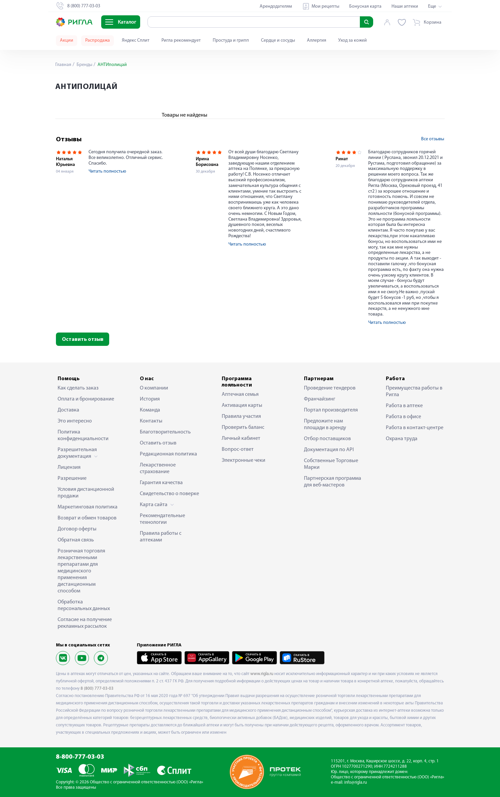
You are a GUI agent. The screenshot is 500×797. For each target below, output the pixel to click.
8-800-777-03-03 (80, 757)
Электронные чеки (243, 460)
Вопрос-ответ (238, 449)
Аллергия (316, 40)
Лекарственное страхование (158, 468)
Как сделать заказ (78, 388)
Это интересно (75, 421)
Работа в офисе (403, 416)
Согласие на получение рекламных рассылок (85, 623)
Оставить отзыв (83, 339)
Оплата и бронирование (86, 399)
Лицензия (69, 467)
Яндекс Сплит (135, 40)
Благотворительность (165, 432)
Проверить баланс (243, 427)
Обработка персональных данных (84, 605)
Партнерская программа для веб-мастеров (332, 482)
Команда (150, 410)
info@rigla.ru (355, 782)
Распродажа (97, 40)
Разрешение (72, 478)
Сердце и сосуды (278, 40)
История (150, 399)
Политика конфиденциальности (83, 435)
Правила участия (241, 416)
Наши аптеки (404, 6)
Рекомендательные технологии (162, 519)
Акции (66, 40)
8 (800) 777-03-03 (97, 688)
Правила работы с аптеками (160, 537)
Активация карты (242, 405)
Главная (63, 64)
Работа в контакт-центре (414, 427)
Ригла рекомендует (181, 40)
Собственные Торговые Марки (331, 464)
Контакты (151, 421)
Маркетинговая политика (88, 507)
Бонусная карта (365, 6)
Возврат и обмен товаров (87, 518)
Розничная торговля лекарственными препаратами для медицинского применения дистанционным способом (81, 571)
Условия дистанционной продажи (86, 493)
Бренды (84, 64)
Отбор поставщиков (327, 438)
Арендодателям (276, 6)
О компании (154, 388)
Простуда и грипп (231, 40)
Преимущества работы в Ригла (414, 392)
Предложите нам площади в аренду (325, 424)
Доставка (68, 410)
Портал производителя (331, 410)
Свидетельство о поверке (169, 493)
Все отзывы (432, 139)
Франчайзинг (319, 399)
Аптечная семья (240, 394)
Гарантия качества (161, 482)
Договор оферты (77, 529)
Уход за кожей (352, 40)
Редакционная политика (168, 454)
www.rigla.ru (261, 674)
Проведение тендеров (330, 388)
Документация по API (329, 449)
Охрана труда (401, 438)
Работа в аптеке (404, 405)
